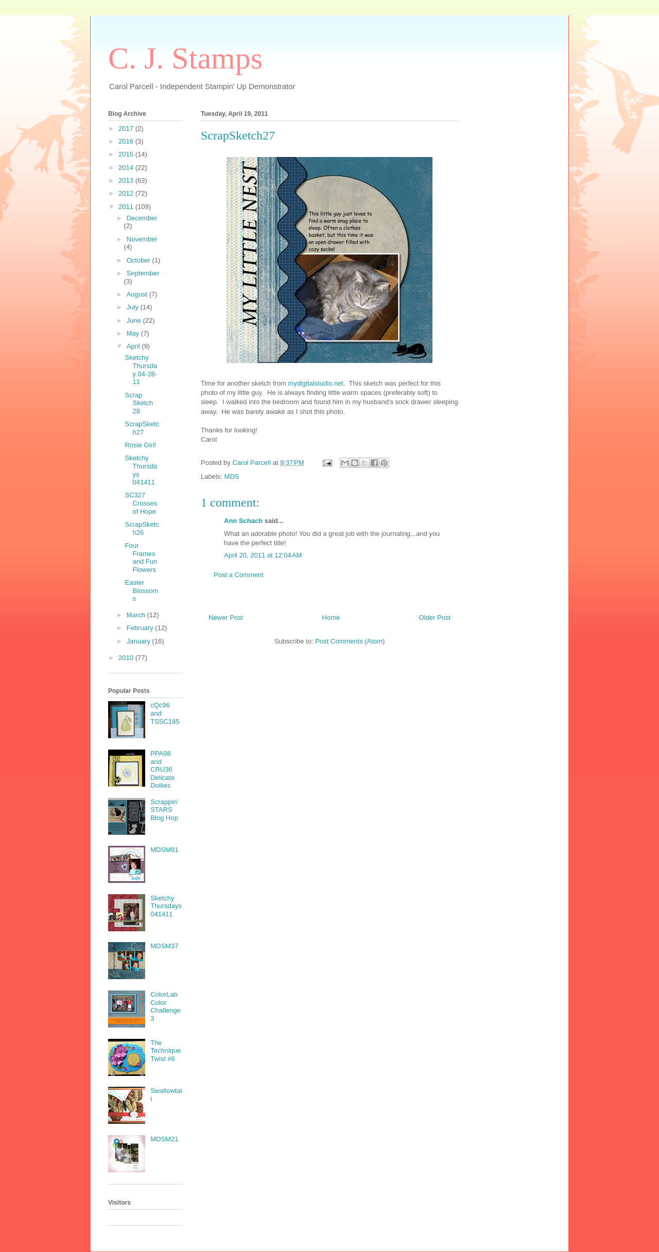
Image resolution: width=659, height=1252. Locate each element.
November (142, 239)
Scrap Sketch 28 (139, 403)
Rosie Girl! (140, 445)
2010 (126, 658)
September (143, 273)
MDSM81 (164, 850)
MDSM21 (164, 1139)
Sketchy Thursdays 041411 (166, 906)
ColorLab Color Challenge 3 (165, 1006)
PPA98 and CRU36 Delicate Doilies (162, 769)
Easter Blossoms (141, 590)
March (137, 615)
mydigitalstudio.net (315, 383)
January (139, 641)
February (141, 628)
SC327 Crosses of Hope (141, 503)
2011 (126, 207)
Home (331, 617)
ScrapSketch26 (142, 528)
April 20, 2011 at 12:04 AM (263, 555)
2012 (126, 193)
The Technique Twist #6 (165, 1051)
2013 (126, 180)
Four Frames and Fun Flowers (141, 557)
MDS (231, 476)
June (135, 320)
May (134, 333)
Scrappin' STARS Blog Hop (164, 810)
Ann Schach (243, 521)
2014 (126, 167)
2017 (126, 128)
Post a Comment (239, 575)
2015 (126, 154)
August (138, 294)
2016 (126, 141)
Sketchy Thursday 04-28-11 (141, 370)
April (134, 346)
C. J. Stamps (185, 58)
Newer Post (226, 617)
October (139, 260)
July (134, 307)
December (142, 218)
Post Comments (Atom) (350, 641)
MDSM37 (164, 946)
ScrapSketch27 (142, 428)
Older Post (434, 617)
